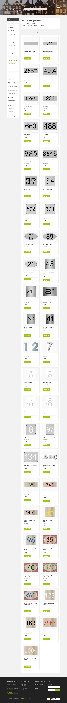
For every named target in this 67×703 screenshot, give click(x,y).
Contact (36, 688)
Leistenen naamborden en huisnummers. (12, 87)
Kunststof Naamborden (12, 79)
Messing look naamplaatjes (12, 90)
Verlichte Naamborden (11, 116)
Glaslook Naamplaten (11, 42)
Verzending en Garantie (39, 684)
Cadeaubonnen (10, 27)
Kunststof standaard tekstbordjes (11, 83)
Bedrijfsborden (10, 24)
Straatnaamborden (11, 111)
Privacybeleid (37, 686)
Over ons (36, 685)
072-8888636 (9, 692)
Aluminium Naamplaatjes (12, 22)
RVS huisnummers (12, 63)
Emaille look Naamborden (12, 37)
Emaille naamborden (11, 39)
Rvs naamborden (11, 108)
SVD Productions (27, 698)
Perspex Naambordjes (11, 100)
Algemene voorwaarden (39, 682)
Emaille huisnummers (11, 34)
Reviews (36, 689)
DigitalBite (22, 698)
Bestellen (27, 58)
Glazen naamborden (11, 45)
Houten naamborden (11, 50)
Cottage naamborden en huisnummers (12, 31)
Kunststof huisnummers (13, 60)
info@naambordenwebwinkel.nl (12, 693)
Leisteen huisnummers (12, 66)
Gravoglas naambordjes (12, 48)
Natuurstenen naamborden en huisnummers (12, 97)
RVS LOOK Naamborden (12, 105)
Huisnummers (10, 57)
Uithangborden (10, 114)
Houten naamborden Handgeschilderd (11, 54)
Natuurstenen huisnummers (11, 69)
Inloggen (58, 1)
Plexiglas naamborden (11, 102)
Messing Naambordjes (11, 93)
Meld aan (57, 689)
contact (26, 25)
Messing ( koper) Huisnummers (11, 73)
